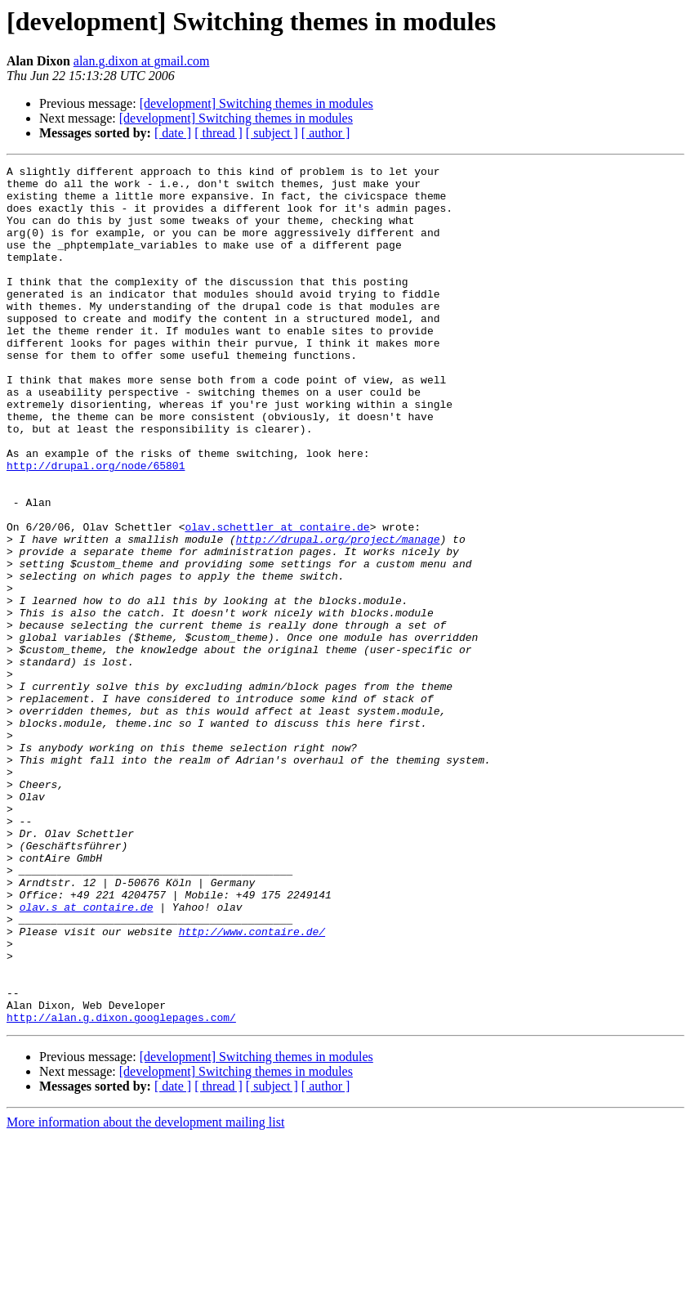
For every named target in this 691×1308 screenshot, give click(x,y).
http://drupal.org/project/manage (338, 614)
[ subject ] (272, 133)
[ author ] (325, 133)
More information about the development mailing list (145, 1294)
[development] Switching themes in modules (256, 103)
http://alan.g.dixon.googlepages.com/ (121, 1188)
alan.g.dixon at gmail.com (142, 61)
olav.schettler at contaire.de (277, 600)
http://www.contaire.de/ (252, 1085)
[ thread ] (218, 133)
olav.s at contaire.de (87, 1056)
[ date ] (172, 133)
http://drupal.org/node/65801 (96, 526)
